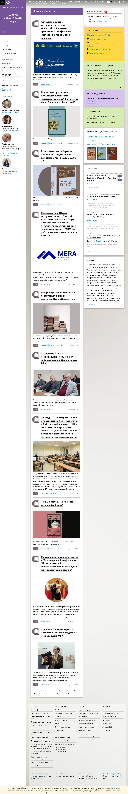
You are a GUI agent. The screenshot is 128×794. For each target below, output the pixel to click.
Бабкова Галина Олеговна (10, 113)
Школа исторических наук (13, 18)
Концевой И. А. (92, 200)
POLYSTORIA (91, 140)
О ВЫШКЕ (34, 706)
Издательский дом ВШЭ (110, 713)
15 (42, 693)
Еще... (89, 251)
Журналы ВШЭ (107, 727)
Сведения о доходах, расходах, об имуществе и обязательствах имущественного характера (41, 746)
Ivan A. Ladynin (92, 220)
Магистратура (7, 71)
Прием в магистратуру (62, 727)
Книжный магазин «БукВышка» (112, 717)
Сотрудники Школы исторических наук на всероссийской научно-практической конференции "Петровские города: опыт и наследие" (56, 29)
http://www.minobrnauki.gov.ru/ (41, 774)
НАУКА (81, 706)
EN (111, 2)
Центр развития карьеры (63, 737)
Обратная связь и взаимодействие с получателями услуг (61, 749)
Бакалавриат (6, 64)
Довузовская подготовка (63, 713)
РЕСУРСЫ (106, 706)
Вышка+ (57, 724)
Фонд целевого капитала (39, 738)
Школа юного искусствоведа (99, 49)
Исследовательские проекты (88, 713)
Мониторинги (83, 717)
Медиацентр (106, 724)
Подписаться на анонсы (95, 57)
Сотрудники (6, 49)
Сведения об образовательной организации (41, 753)
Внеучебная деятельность (98, 94)
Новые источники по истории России (100, 136)
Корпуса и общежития (38, 725)
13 (35, 693)
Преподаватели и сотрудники (41, 722)
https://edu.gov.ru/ (61, 774)
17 (49, 693)
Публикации (92, 168)
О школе (5, 46)
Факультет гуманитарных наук (13, 7)
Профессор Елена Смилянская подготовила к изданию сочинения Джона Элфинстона (58, 295)
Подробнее (91, 82)
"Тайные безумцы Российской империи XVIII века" (57, 503)
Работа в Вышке (36, 766)
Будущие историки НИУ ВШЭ (99, 35)
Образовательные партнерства (65, 744)
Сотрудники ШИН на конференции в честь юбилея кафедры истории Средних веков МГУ (59, 358)
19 (57, 693)
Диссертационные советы (87, 720)
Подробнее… (102, 21)
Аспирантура (6, 75)
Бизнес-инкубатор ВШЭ (63, 741)
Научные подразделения (87, 710)
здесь (115, 788)
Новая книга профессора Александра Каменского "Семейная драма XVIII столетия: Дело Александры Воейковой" (59, 97)
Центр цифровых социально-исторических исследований (102, 117)
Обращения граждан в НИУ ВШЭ (40, 733)
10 (67, 690)
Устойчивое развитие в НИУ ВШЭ (40, 717)
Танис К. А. (100, 241)
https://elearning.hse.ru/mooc (112, 774)
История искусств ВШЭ (97, 39)
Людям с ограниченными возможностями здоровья (39, 758)
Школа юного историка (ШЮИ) (100, 66)
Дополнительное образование (65, 734)
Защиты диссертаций (86, 724)
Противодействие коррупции (41, 741)
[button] (122, 74)
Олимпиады (58, 717)
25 (68, 693)
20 (61, 693)
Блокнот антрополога (97, 53)
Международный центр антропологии (101, 122)
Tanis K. (89, 184)
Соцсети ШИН (92, 30)
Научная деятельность (9, 53)
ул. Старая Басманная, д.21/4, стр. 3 (9, 89)
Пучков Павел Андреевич (10, 131)
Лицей (57, 710)
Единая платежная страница (40, 762)
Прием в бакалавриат (62, 720)
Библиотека (106, 710)
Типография (106, 720)
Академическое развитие (87, 727)
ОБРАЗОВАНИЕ (60, 706)
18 (53, 693)
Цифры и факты (36, 710)
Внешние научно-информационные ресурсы (87, 735)
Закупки (33, 729)
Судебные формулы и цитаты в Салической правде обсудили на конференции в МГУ (59, 632)
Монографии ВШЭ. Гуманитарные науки (101, 144)
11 (70, 690)
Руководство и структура (39, 713)
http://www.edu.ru (85, 774)
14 (38, 693)
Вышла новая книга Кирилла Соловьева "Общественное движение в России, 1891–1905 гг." (58, 156)
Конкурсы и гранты (85, 730)
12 (74, 690)
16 (46, 693)
